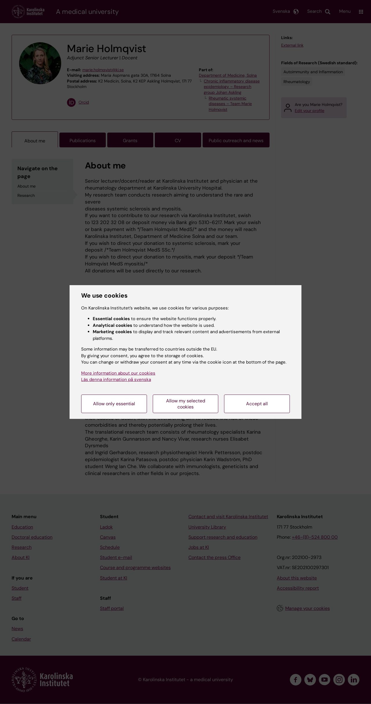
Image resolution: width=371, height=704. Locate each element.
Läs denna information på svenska (116, 379)
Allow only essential (114, 404)
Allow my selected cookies (185, 404)
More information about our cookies (118, 373)
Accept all (257, 404)
